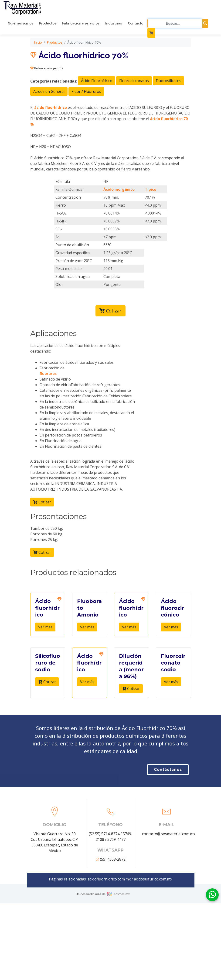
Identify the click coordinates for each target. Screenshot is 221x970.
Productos (47, 23)
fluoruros (48, 413)
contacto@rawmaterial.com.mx (168, 878)
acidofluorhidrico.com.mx (109, 923)
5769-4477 (116, 884)
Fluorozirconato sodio (173, 703)
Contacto (135, 23)
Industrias (113, 23)
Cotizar (110, 350)
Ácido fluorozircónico (172, 648)
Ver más (45, 666)
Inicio (38, 82)
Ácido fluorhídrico (47, 648)
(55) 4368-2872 (111, 903)
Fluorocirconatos (134, 120)
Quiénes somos (20, 23)
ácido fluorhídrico (50, 147)
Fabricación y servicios (80, 23)
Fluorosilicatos (168, 120)
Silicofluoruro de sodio (47, 703)
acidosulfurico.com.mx (153, 923)
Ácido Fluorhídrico (96, 120)
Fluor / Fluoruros (86, 131)
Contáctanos (168, 799)
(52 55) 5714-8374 (104, 878)
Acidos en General (49, 131)
